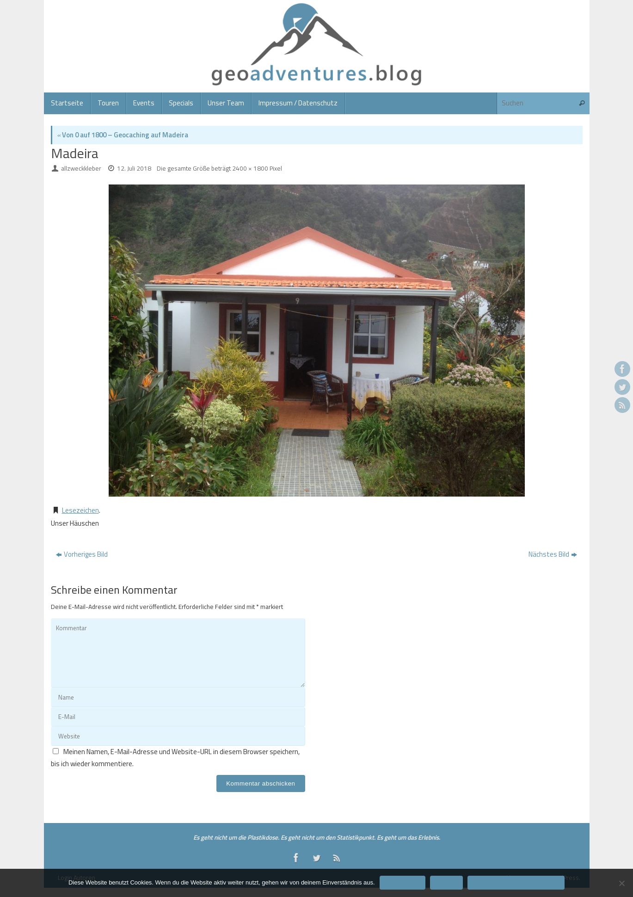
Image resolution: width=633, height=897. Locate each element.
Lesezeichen (80, 510)
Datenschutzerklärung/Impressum (516, 882)
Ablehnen (446, 882)
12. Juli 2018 (134, 168)
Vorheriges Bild (82, 554)
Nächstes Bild (553, 554)
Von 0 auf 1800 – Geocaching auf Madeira (122, 134)
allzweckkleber (81, 168)
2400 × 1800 (250, 168)
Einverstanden (402, 882)
